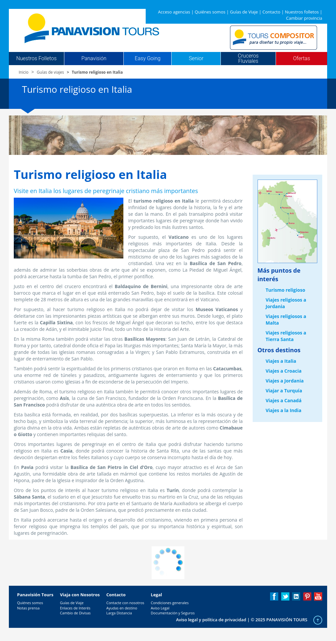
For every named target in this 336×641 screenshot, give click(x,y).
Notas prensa (28, 607)
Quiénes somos (210, 12)
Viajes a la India (284, 410)
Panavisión (93, 58)
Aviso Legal (160, 607)
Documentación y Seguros (173, 612)
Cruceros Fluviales (248, 58)
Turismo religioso (285, 290)
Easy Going (147, 58)
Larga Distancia (119, 612)
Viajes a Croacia (284, 371)
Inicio (24, 72)
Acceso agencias (174, 12)
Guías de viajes (50, 72)
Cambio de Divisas (75, 612)
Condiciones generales (170, 602)
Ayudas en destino (121, 607)
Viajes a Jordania (285, 381)
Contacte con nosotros (125, 602)
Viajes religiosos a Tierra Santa (286, 336)
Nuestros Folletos (36, 58)
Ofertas (301, 58)
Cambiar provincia (304, 18)
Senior (196, 58)
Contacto (271, 12)
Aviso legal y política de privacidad (211, 620)
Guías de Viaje (244, 12)
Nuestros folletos (302, 12)
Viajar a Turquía (284, 390)
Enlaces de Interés (75, 607)
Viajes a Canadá (284, 400)
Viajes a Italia (281, 361)
